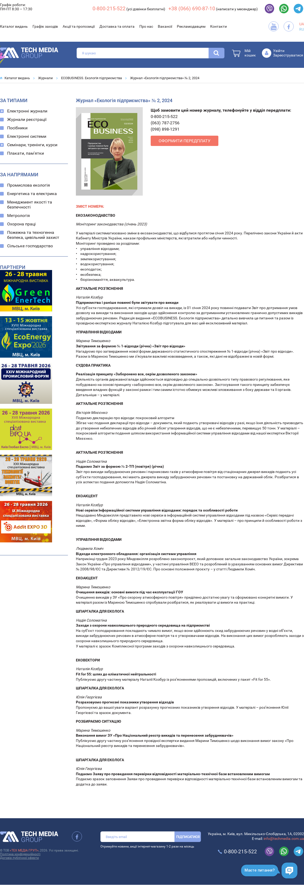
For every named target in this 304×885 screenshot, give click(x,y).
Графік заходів (45, 26)
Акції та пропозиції (79, 26)
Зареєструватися (288, 55)
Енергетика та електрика (32, 193)
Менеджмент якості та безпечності (29, 205)
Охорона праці (21, 223)
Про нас (146, 26)
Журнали (45, 78)
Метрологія (18, 215)
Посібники (17, 127)
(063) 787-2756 (165, 122)
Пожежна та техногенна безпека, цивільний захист (33, 235)
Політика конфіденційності (20, 854)
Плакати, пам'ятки (25, 153)
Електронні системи (26, 136)
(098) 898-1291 (165, 129)
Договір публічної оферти (19, 858)
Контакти (218, 26)
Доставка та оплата (117, 26)
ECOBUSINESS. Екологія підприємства (91, 78)
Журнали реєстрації (27, 119)
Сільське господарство (30, 245)
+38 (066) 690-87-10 (191, 9)
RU (301, 29)
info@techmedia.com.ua (284, 838)
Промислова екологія (28, 185)
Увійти (278, 51)
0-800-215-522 (109, 9)
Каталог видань (14, 26)
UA (301, 24)
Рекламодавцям (191, 26)
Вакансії (165, 26)
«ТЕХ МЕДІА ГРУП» (24, 850)
